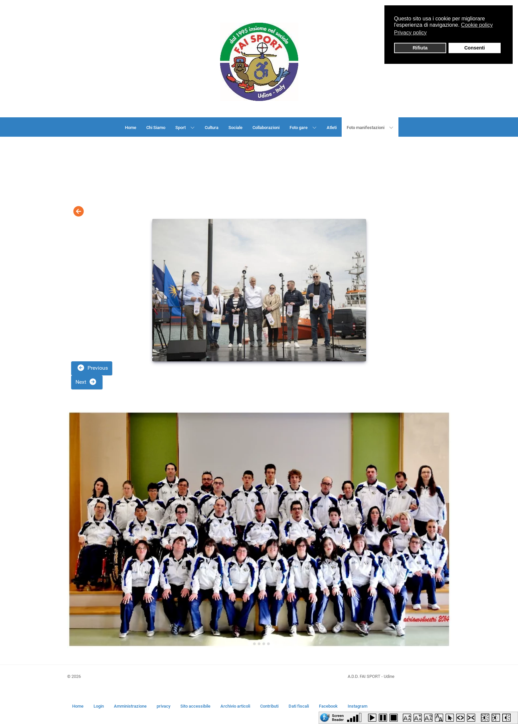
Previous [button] (92, 368)
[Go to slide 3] (259, 643)
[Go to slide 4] (264, 643)
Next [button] (86, 382)
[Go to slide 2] (254, 643)
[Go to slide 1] (249, 643)
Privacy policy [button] (410, 32)
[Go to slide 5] (268, 643)
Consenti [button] (474, 47)
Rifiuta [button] (419, 47)
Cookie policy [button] (477, 25)
